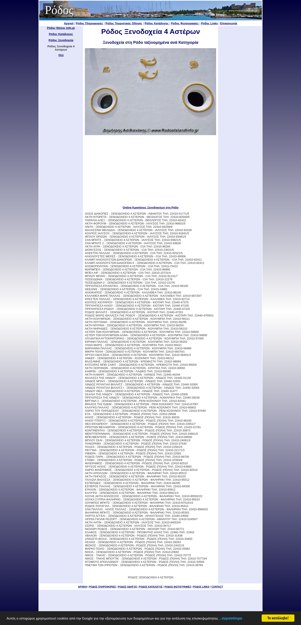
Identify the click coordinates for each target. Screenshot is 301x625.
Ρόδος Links (209, 23)
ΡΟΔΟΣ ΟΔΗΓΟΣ (127, 586)
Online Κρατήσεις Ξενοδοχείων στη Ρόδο (150, 207)
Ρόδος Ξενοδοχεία (61, 40)
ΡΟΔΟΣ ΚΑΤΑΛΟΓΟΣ (151, 586)
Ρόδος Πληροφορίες (89, 23)
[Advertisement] (150, 170)
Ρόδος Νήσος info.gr (61, 28)
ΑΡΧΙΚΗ (82, 586)
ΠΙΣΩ (61, 55)
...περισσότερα (230, 619)
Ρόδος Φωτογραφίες (185, 23)
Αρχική (69, 23)
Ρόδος (59, 10)
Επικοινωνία (228, 23)
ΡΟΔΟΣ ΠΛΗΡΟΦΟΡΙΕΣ (102, 586)
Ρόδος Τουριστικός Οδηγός (123, 23)
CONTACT (217, 586)
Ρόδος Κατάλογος (157, 23)
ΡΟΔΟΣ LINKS (201, 586)
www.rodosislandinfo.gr (243, 10)
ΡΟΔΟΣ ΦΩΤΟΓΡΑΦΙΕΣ (177, 586)
